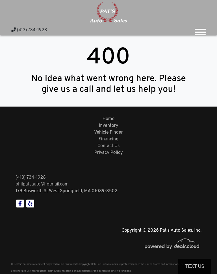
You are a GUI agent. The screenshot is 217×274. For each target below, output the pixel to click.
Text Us (194, 266)
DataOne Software (101, 264)
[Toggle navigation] (200, 30)
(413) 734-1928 (29, 30)
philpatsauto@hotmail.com (42, 184)
